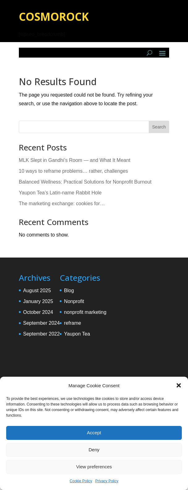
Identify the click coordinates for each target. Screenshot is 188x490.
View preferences (94, 466)
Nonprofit (74, 301)
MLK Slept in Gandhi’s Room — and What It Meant (74, 160)
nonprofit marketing (85, 312)
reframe (72, 323)
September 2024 (41, 323)
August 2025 (37, 290)
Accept (94, 432)
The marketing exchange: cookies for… (62, 203)
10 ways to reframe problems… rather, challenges (73, 171)
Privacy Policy (106, 481)
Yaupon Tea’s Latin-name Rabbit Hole (60, 192)
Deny (93, 449)
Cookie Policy (81, 481)
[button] (179, 385)
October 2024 (38, 312)
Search (159, 126)
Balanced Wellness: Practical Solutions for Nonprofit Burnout (85, 181)
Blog (69, 290)
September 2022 (41, 333)
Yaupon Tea (77, 333)
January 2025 (38, 301)
